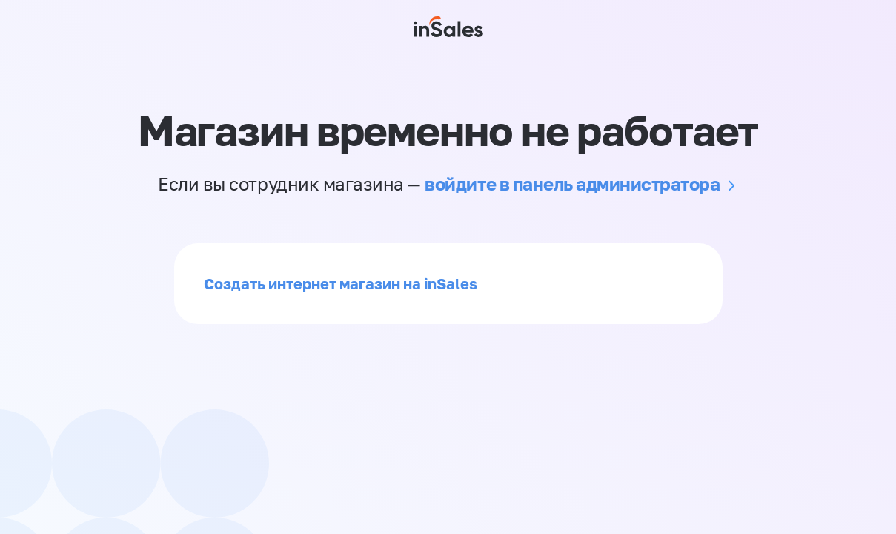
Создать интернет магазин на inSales (340, 283)
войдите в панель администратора (572, 183)
